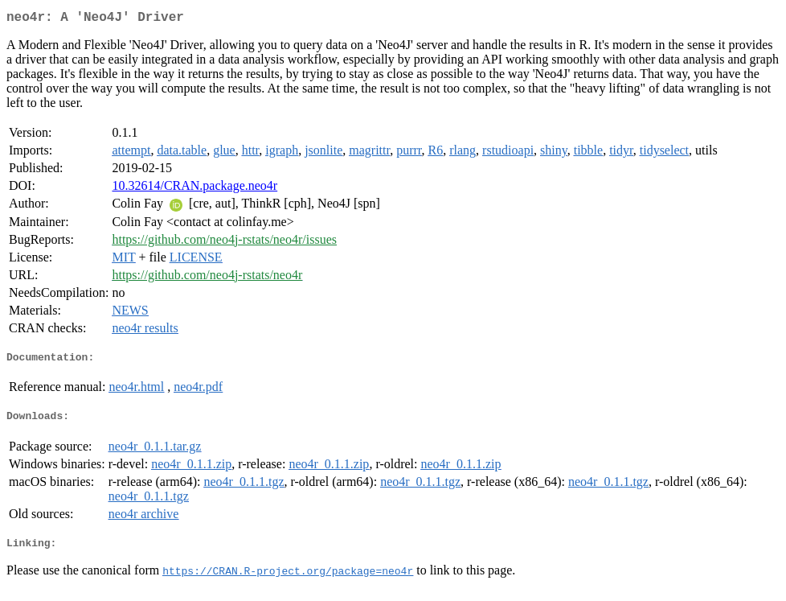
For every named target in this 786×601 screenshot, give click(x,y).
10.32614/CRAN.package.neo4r (194, 189)
